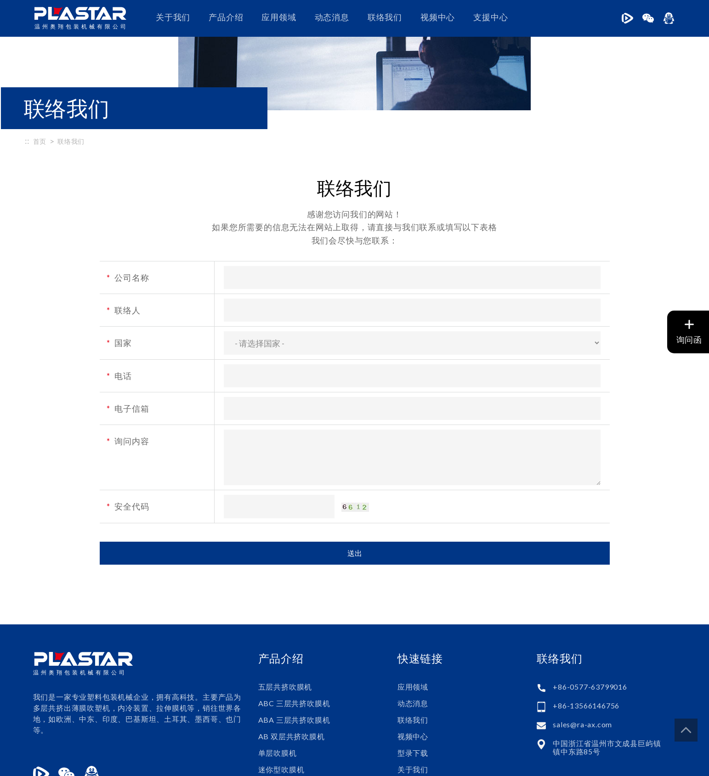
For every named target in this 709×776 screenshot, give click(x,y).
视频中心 (437, 17)
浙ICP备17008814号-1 (240, 764)
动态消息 (332, 17)
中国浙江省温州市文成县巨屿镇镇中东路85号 (607, 683)
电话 (119, 311)
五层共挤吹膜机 (285, 622)
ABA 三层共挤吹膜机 (294, 655)
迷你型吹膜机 (281, 705)
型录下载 (412, 689)
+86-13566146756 (586, 641)
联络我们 (385, 17)
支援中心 (490, 17)
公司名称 (128, 213)
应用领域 (278, 17)
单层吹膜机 (277, 689)
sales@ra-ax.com (582, 660)
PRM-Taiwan (656, 764)
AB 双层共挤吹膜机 (291, 672)
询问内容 (128, 377)
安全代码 (128, 442)
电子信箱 (128, 344)
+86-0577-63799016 (590, 622)
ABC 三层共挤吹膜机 (294, 639)
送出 (354, 488)
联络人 (124, 246)
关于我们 (173, 17)
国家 (119, 279)
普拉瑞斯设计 (614, 764)
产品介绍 (226, 17)
